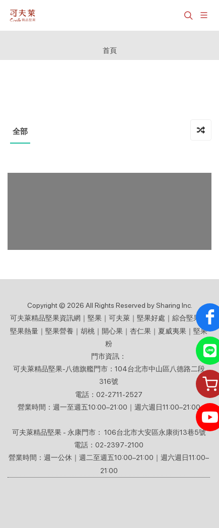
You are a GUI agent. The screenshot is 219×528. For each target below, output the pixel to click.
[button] (187, 15)
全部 (20, 131)
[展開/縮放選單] (203, 14)
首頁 (110, 50)
